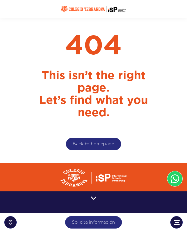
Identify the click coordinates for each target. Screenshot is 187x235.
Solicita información (93, 222)
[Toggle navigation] (176, 222)
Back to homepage (93, 143)
